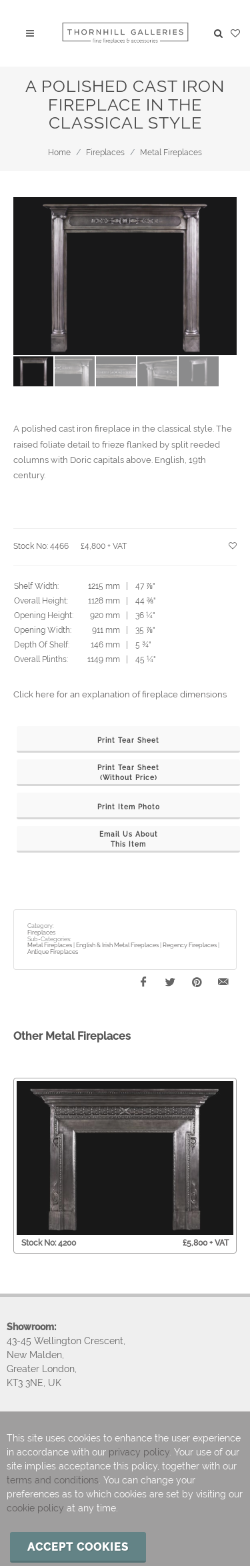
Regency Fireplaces (190, 945)
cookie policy (35, 1508)
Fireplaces (105, 152)
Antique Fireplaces (52, 952)
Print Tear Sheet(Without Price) (128, 772)
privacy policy (139, 1452)
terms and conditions (53, 1480)
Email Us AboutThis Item (128, 839)
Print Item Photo (128, 807)
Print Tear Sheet (128, 740)
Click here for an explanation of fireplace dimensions (120, 694)
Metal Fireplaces (171, 152)
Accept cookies (78, 1547)
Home (59, 152)
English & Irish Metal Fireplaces (117, 945)
